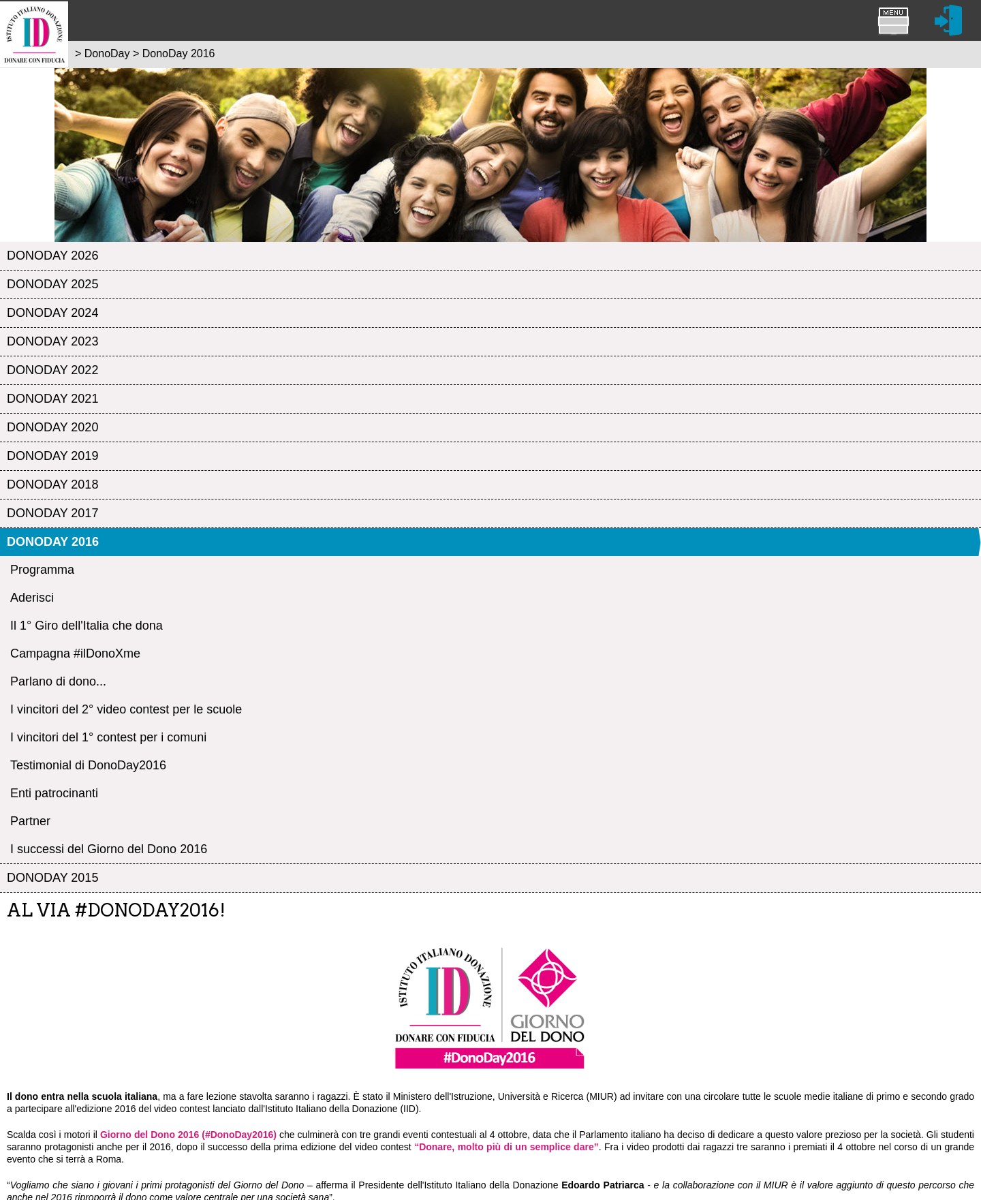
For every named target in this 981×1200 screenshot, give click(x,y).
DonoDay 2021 (52, 398)
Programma (42, 569)
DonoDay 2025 (52, 284)
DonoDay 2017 (52, 513)
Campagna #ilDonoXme (75, 653)
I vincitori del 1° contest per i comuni (108, 737)
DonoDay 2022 (52, 370)
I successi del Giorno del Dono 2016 (108, 849)
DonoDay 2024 (52, 313)
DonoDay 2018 (52, 484)
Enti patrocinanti (54, 793)
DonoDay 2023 (52, 341)
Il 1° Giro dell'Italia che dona (86, 625)
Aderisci (32, 597)
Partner (30, 821)
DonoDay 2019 (52, 456)
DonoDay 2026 (52, 255)
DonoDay (107, 53)
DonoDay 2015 (52, 877)
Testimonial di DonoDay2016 (88, 765)
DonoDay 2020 (52, 427)
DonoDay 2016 (53, 542)
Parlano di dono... (58, 681)
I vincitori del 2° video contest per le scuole (126, 709)
